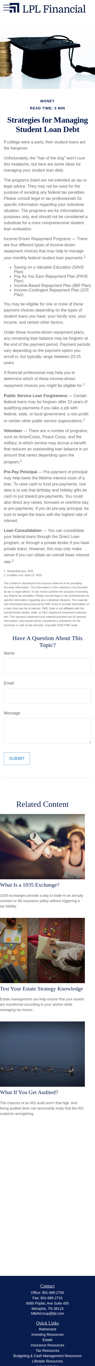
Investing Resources (47, 1334)
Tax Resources (47, 1350)
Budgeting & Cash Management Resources (47, 1356)
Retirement (47, 1329)
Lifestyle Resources (47, 1361)
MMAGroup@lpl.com (47, 1313)
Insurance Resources (47, 1345)
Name (9, 653)
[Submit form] (17, 758)
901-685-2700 (53, 1293)
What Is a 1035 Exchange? (30, 885)
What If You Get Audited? (29, 1092)
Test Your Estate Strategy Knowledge (41, 988)
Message (12, 713)
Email (9, 683)
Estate (48, 1340)
